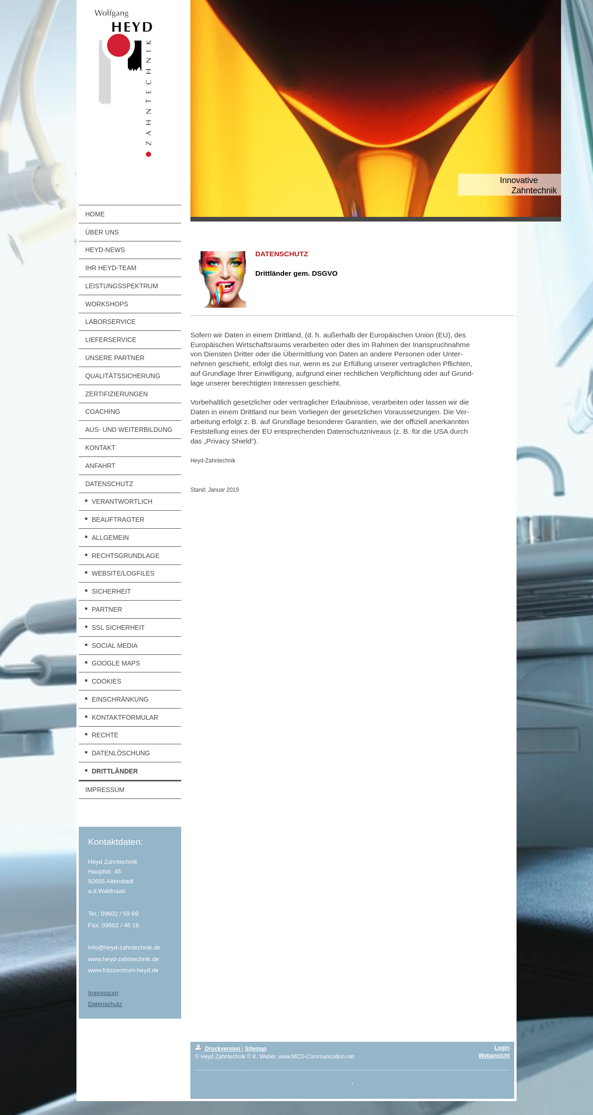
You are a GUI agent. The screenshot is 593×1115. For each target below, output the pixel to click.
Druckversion (218, 1048)
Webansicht (494, 1055)
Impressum (103, 992)
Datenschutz (105, 1004)
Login (502, 1048)
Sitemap (256, 1048)
